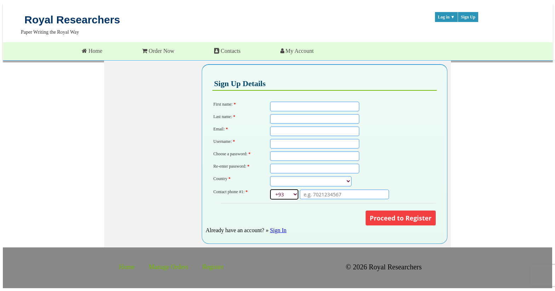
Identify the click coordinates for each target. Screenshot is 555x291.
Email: (220, 129)
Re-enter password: (232, 166)
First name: (224, 104)
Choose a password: (232, 153)
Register (213, 266)
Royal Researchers (72, 20)
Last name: (224, 116)
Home (92, 51)
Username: (224, 141)
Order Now (158, 51)
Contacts (227, 51)
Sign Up (468, 17)
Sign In (278, 230)
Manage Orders (168, 266)
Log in (446, 17)
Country (221, 178)
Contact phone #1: (230, 191)
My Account (297, 51)
